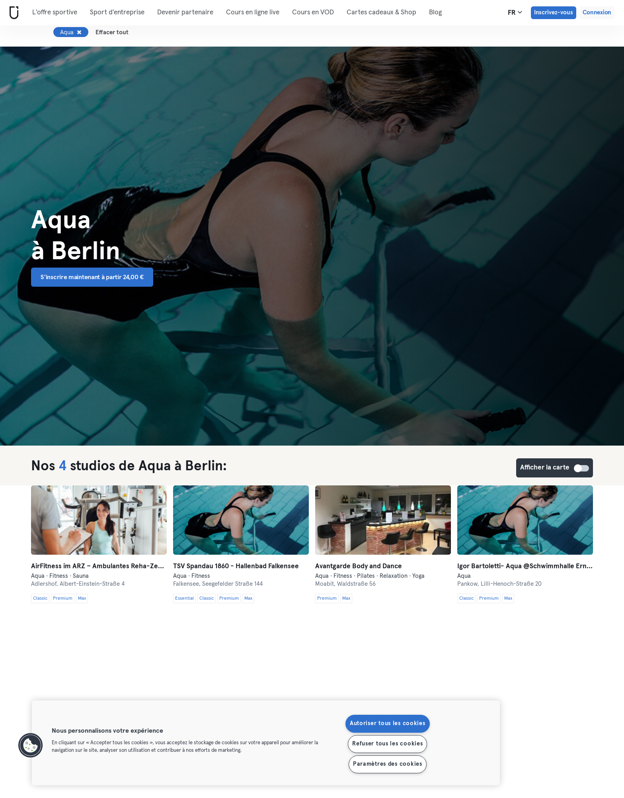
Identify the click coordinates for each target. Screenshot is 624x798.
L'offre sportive (54, 12)
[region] (266, 742)
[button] (30, 745)
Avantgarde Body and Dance (358, 566)
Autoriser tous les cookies (387, 723)
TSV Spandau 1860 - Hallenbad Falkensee (236, 566)
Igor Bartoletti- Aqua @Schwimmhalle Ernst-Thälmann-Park (525, 566)
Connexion (597, 13)
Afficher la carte (582, 468)
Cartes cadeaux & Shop (381, 12)
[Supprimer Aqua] (79, 32)
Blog (435, 12)
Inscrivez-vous (553, 13)
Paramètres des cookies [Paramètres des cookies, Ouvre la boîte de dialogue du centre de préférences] (387, 764)
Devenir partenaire (185, 12)
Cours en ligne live (252, 12)
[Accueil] (12, 13)
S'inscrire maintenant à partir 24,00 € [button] (92, 277)
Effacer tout (112, 32)
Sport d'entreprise (117, 12)
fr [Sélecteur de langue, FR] (515, 12)
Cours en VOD (313, 12)
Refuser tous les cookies (387, 744)
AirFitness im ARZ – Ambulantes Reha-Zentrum (99, 566)
